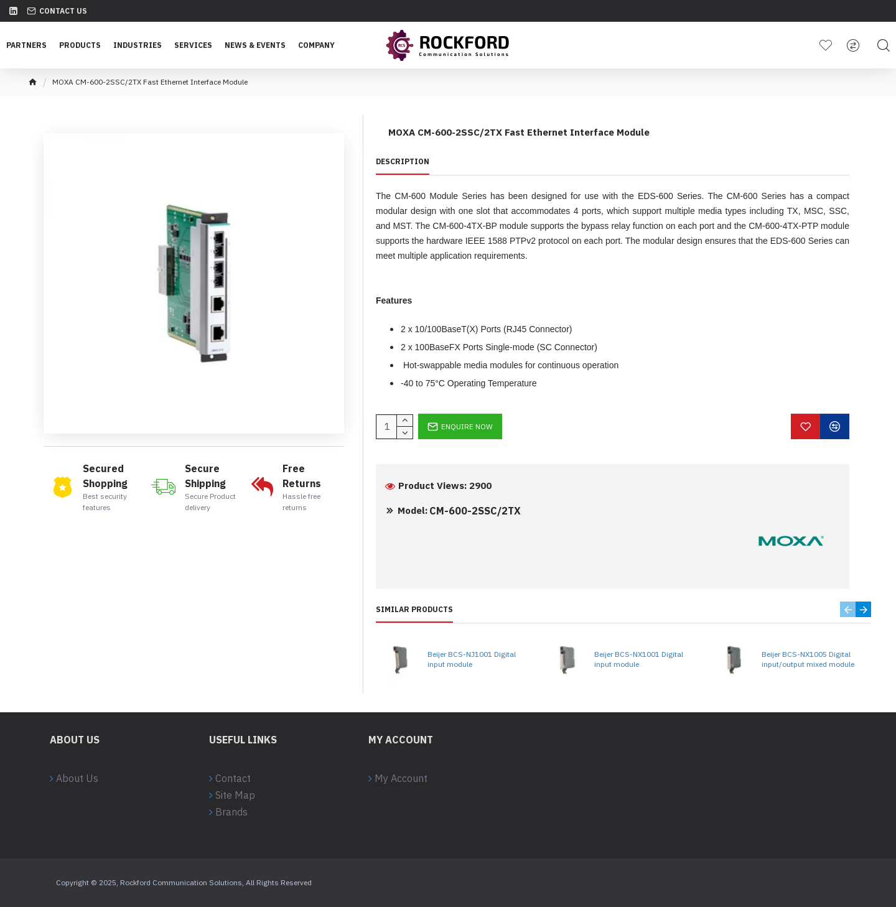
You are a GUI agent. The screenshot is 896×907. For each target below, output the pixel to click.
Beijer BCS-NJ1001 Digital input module (471, 659)
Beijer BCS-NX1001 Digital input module (638, 659)
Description (402, 161)
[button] (848, 609)
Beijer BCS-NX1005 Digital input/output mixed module (808, 659)
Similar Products (414, 609)
